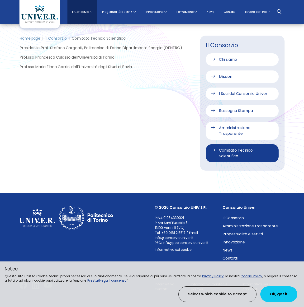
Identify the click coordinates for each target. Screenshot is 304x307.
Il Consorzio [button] (80, 12)
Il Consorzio (56, 38)
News (210, 12)
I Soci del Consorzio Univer (243, 93)
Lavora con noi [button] (256, 12)
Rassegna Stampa (236, 110)
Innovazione (234, 242)
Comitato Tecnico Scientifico (236, 153)
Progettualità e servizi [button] (117, 12)
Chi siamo (228, 59)
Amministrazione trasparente (250, 226)
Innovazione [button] (154, 12)
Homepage (29, 38)
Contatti (230, 12)
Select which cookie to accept (217, 294)
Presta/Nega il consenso (107, 280)
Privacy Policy (213, 276)
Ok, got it (279, 294)
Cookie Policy (251, 276)
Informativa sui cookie (173, 249)
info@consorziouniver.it (174, 237)
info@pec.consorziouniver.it (186, 242)
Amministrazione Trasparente (234, 130)
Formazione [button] (185, 12)
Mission (225, 76)
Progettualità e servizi (243, 234)
